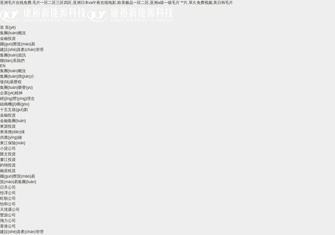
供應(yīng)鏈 (11, 137)
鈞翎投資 (8, 165)
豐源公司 (8, 215)
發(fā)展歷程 (11, 82)
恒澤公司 (8, 193)
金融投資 (8, 38)
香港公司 (8, 226)
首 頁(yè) (8, 27)
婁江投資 (8, 159)
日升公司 (8, 187)
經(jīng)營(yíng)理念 (17, 98)
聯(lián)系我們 (12, 60)
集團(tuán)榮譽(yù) (16, 87)
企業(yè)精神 (11, 93)
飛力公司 (8, 220)
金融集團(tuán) (13, 120)
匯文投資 (8, 154)
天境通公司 (10, 209)
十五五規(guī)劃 (14, 109)
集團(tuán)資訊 (13, 55)
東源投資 (8, 126)
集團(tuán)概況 (13, 33)
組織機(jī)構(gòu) (14, 104)
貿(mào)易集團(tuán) (18, 182)
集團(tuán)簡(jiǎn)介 (17, 76)
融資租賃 (8, 170)
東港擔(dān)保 (12, 132)
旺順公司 (8, 198)
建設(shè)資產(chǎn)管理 (22, 49)
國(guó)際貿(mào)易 (17, 44)
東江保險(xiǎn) (12, 143)
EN (3, 66)
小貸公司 (8, 148)
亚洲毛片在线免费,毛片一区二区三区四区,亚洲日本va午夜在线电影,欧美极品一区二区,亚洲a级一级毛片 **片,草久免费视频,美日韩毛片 (116, 2)
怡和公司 (8, 204)
